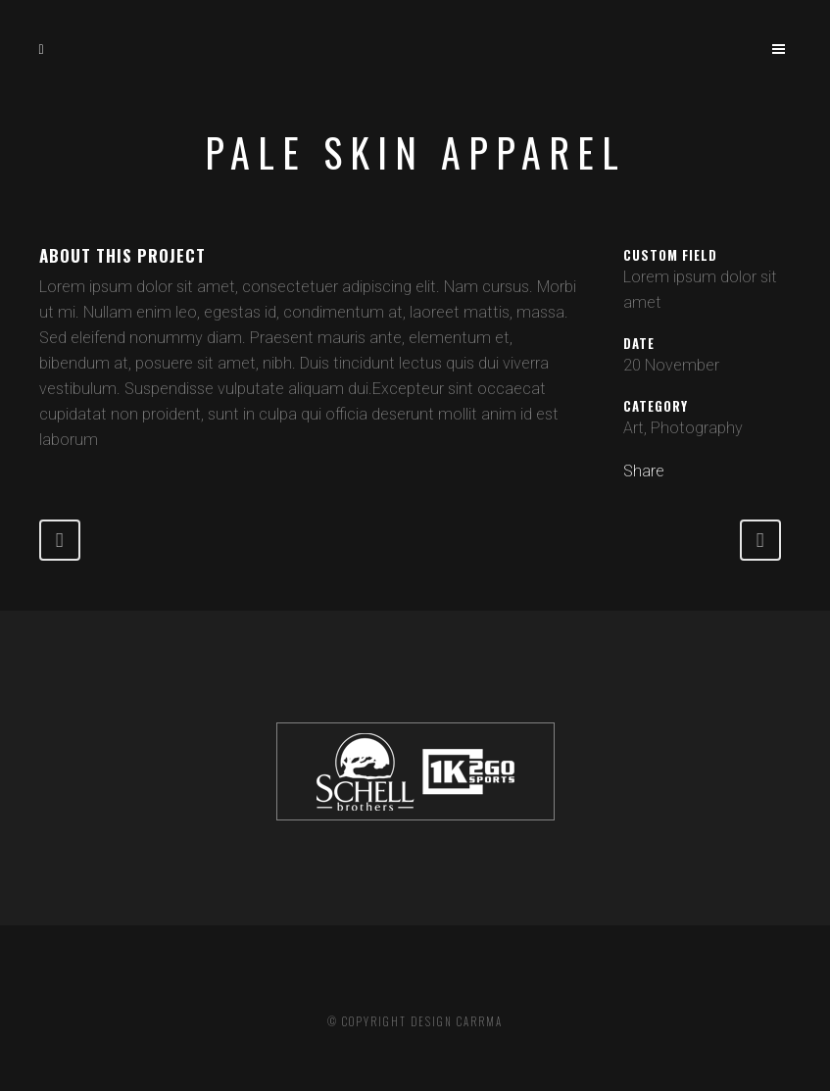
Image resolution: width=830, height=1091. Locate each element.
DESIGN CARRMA (457, 1021)
